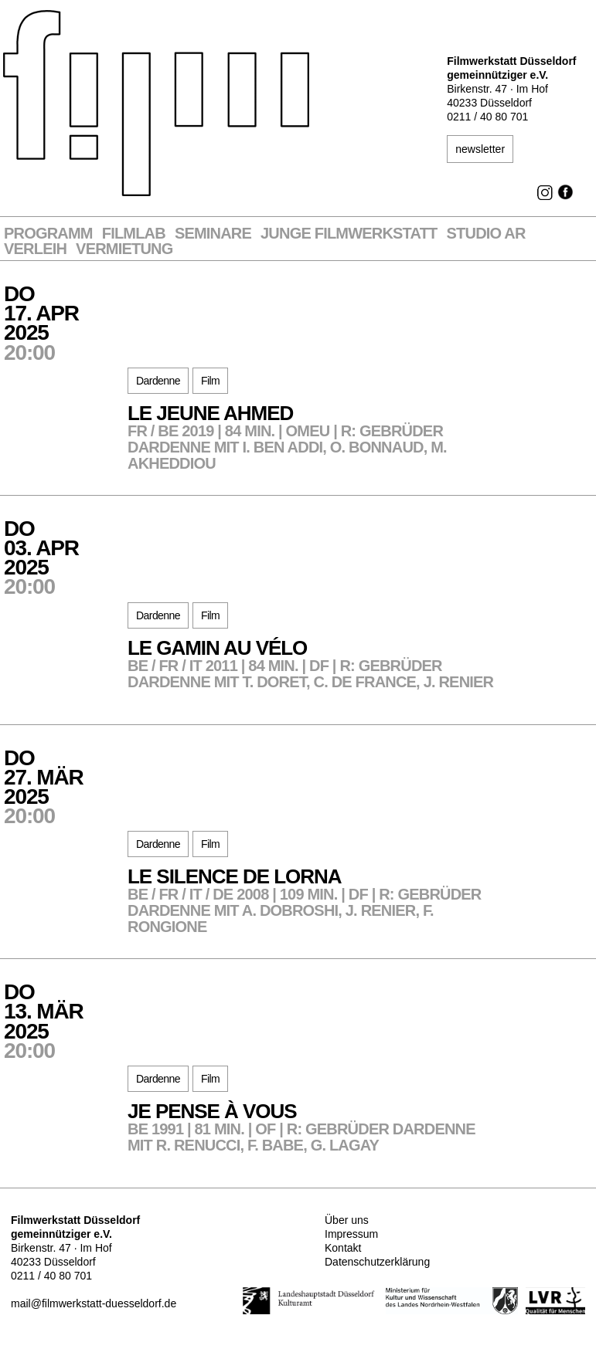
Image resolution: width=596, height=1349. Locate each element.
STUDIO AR (486, 233)
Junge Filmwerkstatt (349, 233)
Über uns (347, 1220)
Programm (48, 233)
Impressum (351, 1234)
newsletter (480, 149)
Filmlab (133, 233)
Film (210, 381)
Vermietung (124, 249)
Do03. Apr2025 (66, 557)
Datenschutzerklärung (377, 1262)
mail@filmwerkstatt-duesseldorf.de (93, 1303)
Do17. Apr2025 (66, 322)
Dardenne (158, 381)
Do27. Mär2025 (66, 786)
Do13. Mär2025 (66, 1020)
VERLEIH (35, 249)
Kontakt (343, 1248)
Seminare (213, 233)
